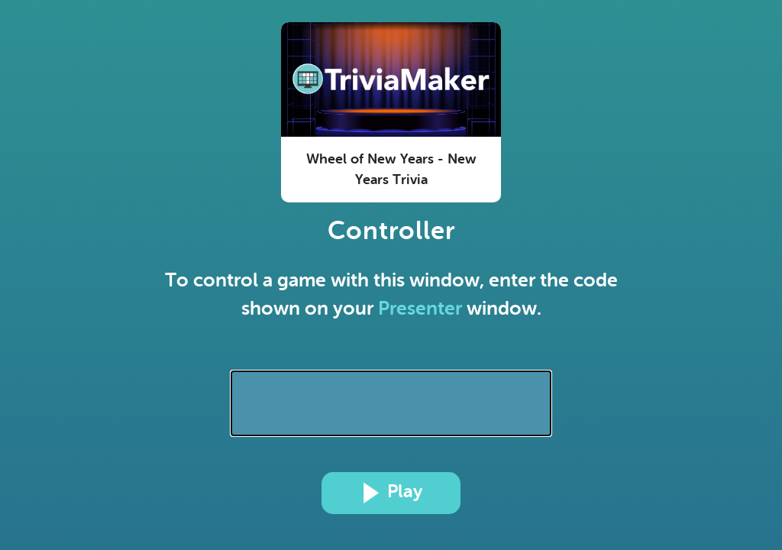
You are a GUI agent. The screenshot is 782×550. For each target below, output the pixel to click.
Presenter (420, 308)
